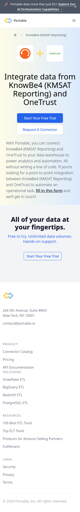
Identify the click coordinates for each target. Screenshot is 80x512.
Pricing (8, 359)
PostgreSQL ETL (15, 402)
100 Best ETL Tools (17, 423)
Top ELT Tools (13, 431)
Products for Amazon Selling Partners (33, 438)
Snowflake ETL (14, 379)
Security (9, 466)
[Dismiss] (76, 7)
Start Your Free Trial (40, 118)
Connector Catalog (18, 351)
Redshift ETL (12, 395)
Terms (8, 482)
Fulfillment (11, 446)
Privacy (8, 474)
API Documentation (18, 367)
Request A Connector (40, 129)
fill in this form (49, 190)
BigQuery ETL (13, 387)
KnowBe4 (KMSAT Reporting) (46, 35)
